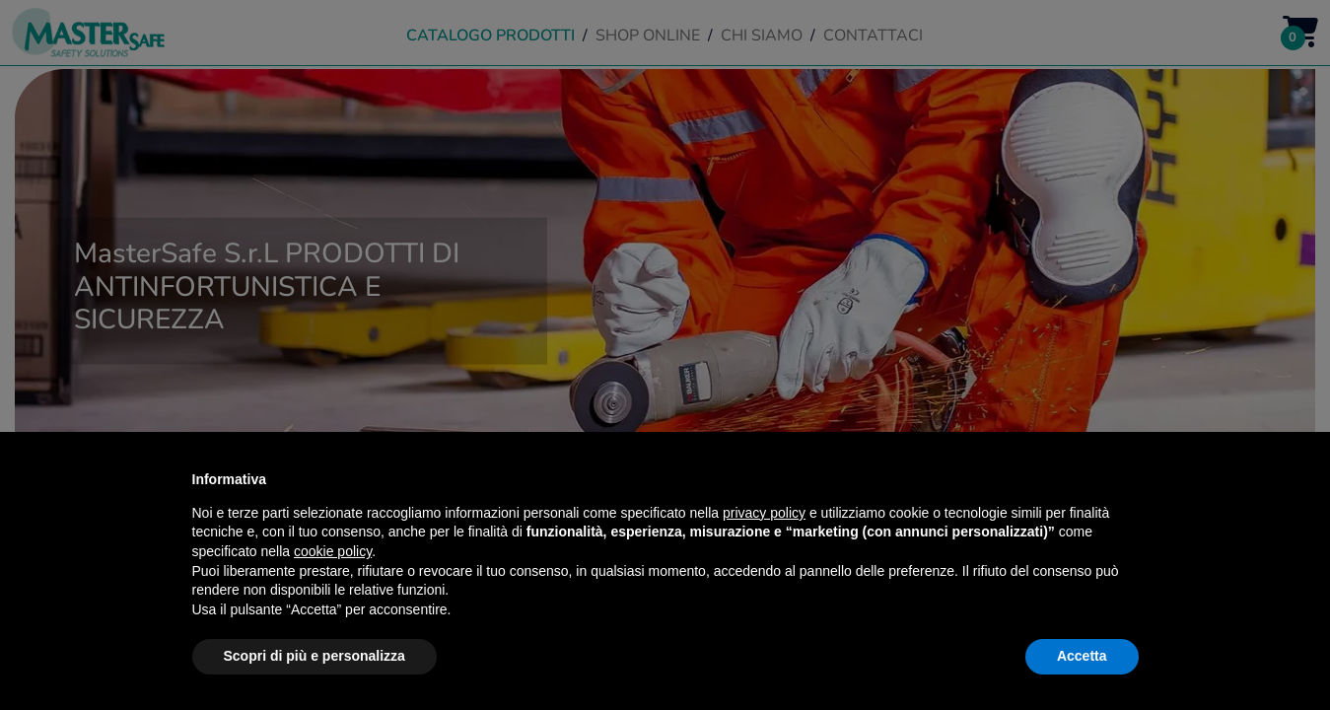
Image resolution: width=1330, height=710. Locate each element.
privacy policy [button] (764, 513)
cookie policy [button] (333, 551)
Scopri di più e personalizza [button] (314, 656)
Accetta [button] (1082, 656)
